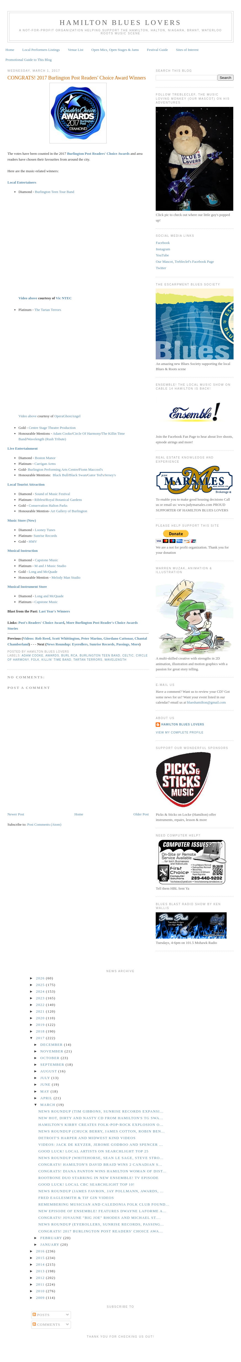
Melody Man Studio (66, 577)
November (52, 1051)
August (49, 1071)
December (52, 1044)
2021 (41, 1011)
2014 (41, 1264)
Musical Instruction (22, 551)
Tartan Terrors (87, 659)
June (46, 1084)
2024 (41, 991)
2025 (41, 985)
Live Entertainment (22, 448)
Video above (27, 298)
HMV (33, 541)
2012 (41, 1278)
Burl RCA (69, 655)
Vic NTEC (64, 298)
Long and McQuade (43, 572)
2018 (41, 1031)
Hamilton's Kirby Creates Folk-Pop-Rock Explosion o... (100, 1124)
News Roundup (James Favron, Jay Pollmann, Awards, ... (101, 1191)
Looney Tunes (45, 530)
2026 (41, 978)
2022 (41, 1005)
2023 (41, 998)
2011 (41, 1284)
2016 (41, 1251)
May (45, 1091)
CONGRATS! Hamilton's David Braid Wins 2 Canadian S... (100, 1164)
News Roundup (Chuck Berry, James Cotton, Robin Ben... (101, 1131)
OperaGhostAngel (67, 416)
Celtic (128, 655)
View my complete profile (179, 732)
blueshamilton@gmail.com (206, 702)
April (47, 1098)
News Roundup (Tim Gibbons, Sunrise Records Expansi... (101, 1111)
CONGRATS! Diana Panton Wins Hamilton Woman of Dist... (102, 1171)
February (51, 1238)
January (50, 1244)
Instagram (163, 249)
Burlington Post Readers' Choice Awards (98, 153)
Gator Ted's (96, 475)
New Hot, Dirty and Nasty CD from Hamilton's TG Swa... (100, 1118)
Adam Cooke (62, 433)
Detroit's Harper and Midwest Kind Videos (87, 1138)
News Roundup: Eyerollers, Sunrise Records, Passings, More (92, 644)
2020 (41, 1018)
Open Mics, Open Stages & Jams (115, 50)
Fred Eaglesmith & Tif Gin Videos (76, 1198)
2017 (41, 1038)
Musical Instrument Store (27, 587)
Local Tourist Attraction (25, 484)
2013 (41, 1271)
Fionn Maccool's (91, 469)
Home (10, 50)
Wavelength (116, 659)
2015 (41, 1258)
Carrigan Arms (45, 464)
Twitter (161, 268)
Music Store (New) (21, 520)
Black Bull (60, 475)
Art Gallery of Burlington (69, 511)
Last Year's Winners (54, 611)
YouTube (162, 255)
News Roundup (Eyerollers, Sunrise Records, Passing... (101, 1224)
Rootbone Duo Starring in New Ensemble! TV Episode (98, 1178)
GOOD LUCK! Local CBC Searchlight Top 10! (86, 1184)
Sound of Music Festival (52, 494)
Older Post (141, 814)
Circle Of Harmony (86, 433)
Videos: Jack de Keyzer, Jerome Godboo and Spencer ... (100, 1144)
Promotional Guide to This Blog (29, 60)
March (48, 1105)
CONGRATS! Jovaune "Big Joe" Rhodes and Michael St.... (99, 1218)
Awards (52, 655)
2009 (41, 1298)
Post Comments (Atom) (44, 824)
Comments (46, 1324)
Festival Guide (157, 50)
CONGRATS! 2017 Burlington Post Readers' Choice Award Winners (76, 78)
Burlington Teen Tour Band (54, 192)
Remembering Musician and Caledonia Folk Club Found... (103, 1204)
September (52, 1064)
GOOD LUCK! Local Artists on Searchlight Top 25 (93, 1151)
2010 (41, 1291)
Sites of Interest (187, 50)
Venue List (75, 50)
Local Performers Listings (41, 50)
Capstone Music (46, 560)
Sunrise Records (45, 536)
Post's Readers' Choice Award (41, 623)
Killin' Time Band (56, 659)
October (50, 1058)
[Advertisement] (120, 1349)
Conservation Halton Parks (48, 505)
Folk (35, 659)
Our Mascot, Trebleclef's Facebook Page (185, 261)
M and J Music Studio (50, 566)
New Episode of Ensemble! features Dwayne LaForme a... (102, 1211)
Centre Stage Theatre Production (52, 428)
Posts (41, 1315)
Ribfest (40, 500)
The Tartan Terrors (48, 310)
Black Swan (77, 475)
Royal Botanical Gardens (64, 500)
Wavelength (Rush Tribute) (46, 439)
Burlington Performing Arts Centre (53, 469)
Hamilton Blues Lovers (120, 23)
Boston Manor (45, 458)
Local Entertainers (21, 182)
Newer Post (15, 814)
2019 (41, 1025)
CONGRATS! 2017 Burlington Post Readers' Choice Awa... (100, 1231)
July (45, 1078)
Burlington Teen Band (100, 655)
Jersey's (110, 475)
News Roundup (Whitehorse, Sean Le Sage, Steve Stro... (100, 1158)
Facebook (163, 243)
